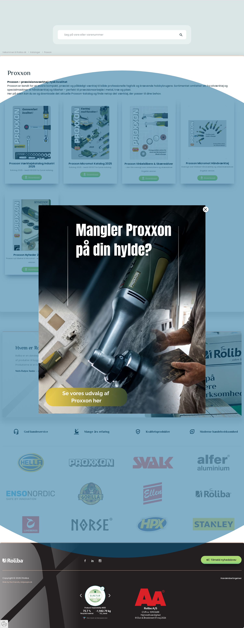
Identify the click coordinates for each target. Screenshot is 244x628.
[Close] (206, 201)
